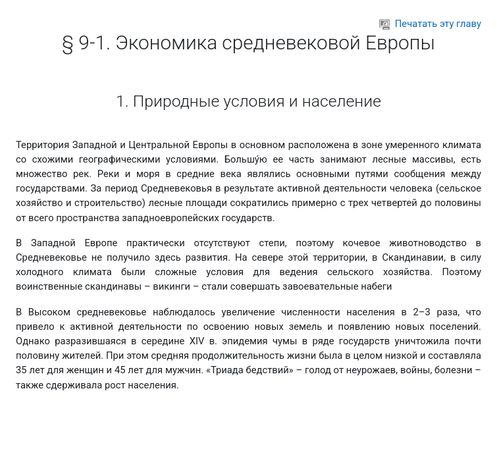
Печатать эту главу (430, 24)
